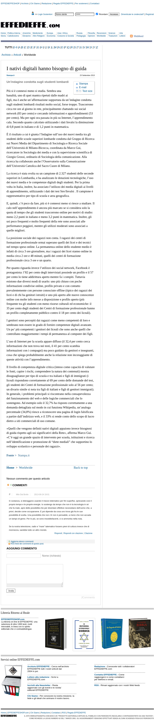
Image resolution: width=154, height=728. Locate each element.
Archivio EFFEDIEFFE (38, 670)
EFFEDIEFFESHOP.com (13, 623)
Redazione (47, 3)
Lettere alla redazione (38, 681)
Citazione (88, 533)
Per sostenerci (81, 3)
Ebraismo (26, 36)
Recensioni (101, 33)
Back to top (81, 467)
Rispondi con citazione (73, 533)
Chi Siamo (35, 3)
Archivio (24, 3)
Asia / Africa (62, 33)
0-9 (15, 47)
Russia (80, 33)
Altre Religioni (38, 36)
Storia (3, 36)
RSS (96, 689)
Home (3, 33)
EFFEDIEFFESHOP (10, 3)
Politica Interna (13, 33)
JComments (88, 601)
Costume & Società (65, 36)
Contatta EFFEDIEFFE (105, 678)
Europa (50, 33)
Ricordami (103, 14)
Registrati (150, 14)
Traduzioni (112, 36)
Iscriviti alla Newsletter (39, 689)
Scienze (111, 33)
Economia (51, 36)
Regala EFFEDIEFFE (63, 3)
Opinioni (91, 36)
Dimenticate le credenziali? (132, 14)
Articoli (17, 54)
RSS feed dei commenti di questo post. (27, 544)
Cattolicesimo (13, 36)
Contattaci (94, 3)
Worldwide (101, 36)
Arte (121, 33)
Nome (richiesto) (51, 555)
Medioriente (38, 33)
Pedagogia (81, 36)
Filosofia (91, 33)
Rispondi (58, 533)
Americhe (26, 33)
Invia (11, 594)
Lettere (122, 36)
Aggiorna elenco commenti (22, 541)
